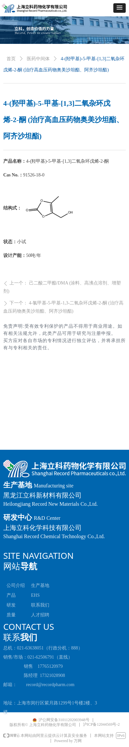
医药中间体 (38, 58)
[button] (119, 8)
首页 (11, 58)
